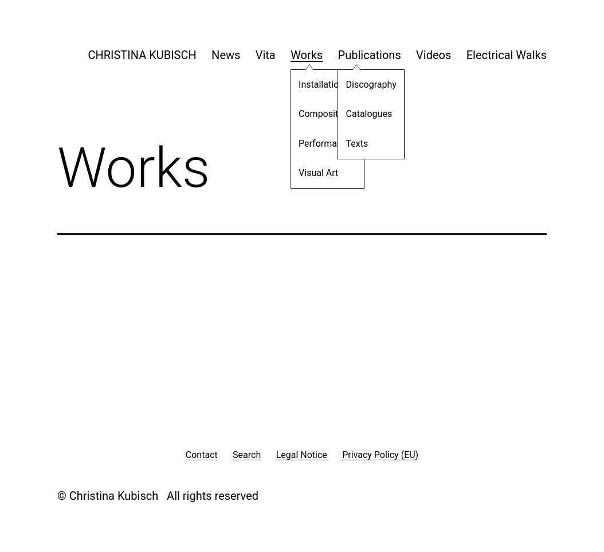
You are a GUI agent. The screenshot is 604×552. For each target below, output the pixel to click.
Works (307, 55)
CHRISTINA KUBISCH (142, 55)
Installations (316, 86)
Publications (369, 55)
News (225, 55)
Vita (266, 55)
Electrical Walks (506, 55)
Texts (350, 145)
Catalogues (362, 115)
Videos (433, 55)
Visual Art (311, 174)
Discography (364, 86)
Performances (320, 145)
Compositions (319, 115)
